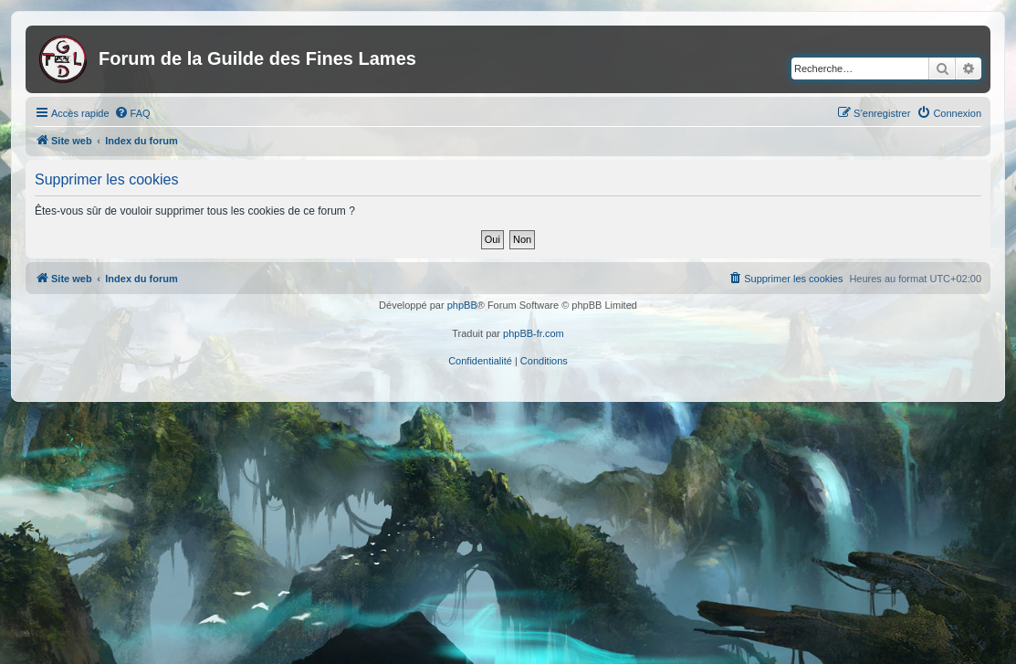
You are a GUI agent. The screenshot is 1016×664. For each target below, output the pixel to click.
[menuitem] (132, 113)
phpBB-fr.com (533, 333)
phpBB (462, 305)
